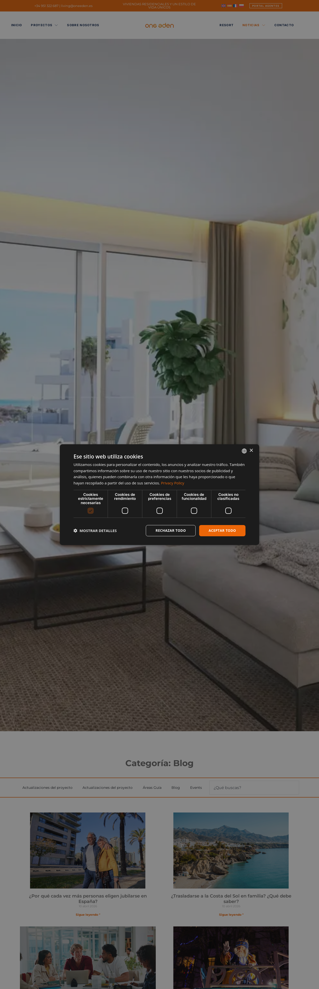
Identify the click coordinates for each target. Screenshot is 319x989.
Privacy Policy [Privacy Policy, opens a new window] (172, 482)
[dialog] (159, 494)
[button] (95, 530)
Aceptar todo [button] (222, 530)
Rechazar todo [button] (170, 530)
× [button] (251, 450)
